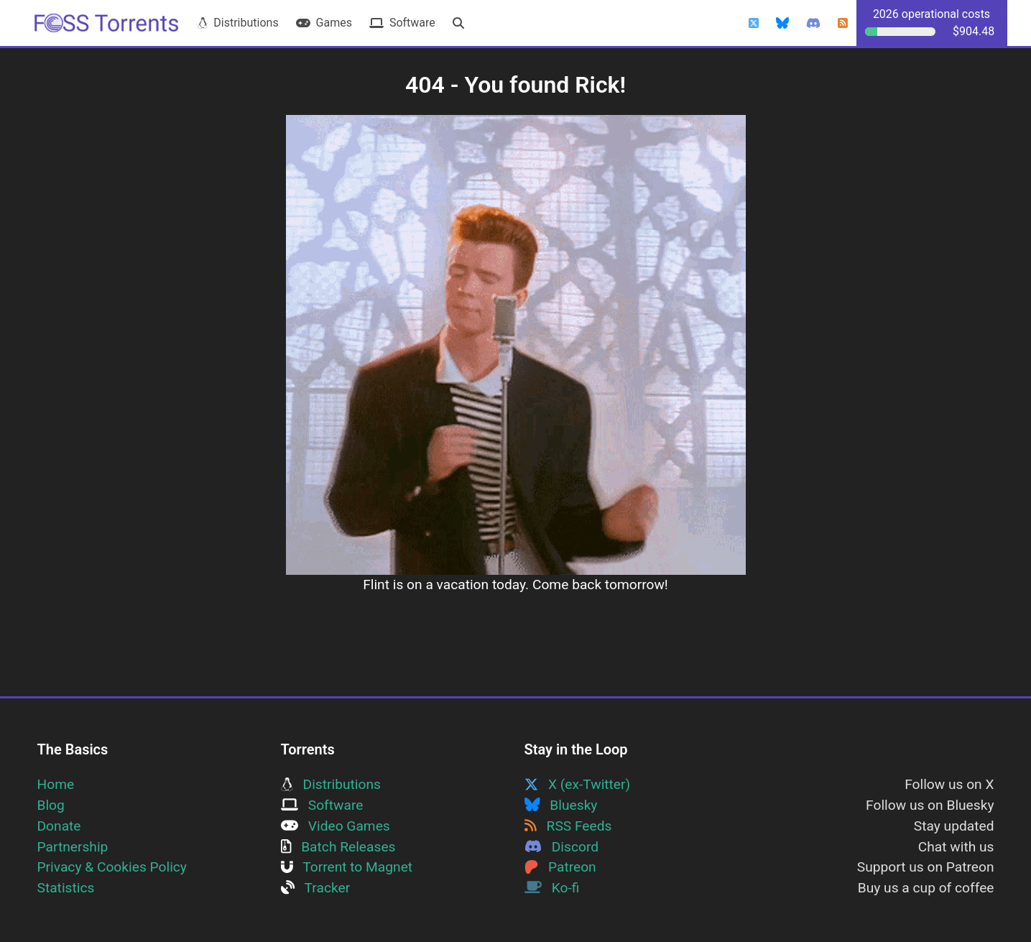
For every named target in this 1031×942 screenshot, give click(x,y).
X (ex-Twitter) (577, 784)
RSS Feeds (568, 826)
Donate (59, 826)
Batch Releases (338, 847)
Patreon (560, 867)
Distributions (238, 22)
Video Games (335, 826)
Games (324, 22)
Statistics (66, 887)
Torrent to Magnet (347, 867)
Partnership (72, 847)
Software (402, 22)
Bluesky (561, 805)
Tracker (316, 887)
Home (56, 784)
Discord (561, 847)
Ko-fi (552, 887)
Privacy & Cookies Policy (112, 867)
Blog (51, 805)
